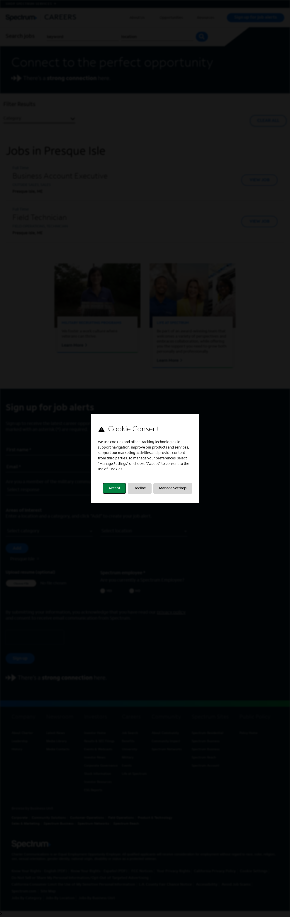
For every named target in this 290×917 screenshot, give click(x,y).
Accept (114, 488)
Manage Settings (172, 488)
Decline (139, 488)
